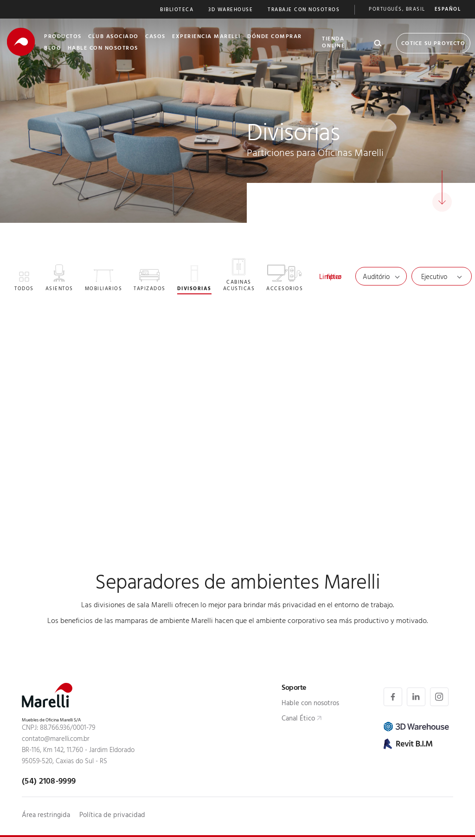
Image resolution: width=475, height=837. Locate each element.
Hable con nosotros (310, 704)
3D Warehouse (230, 10)
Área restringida (46, 816)
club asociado (113, 37)
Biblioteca (176, 10)
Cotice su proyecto (433, 44)
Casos (155, 37)
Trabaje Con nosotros (304, 10)
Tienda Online (333, 43)
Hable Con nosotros (103, 49)
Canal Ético (298, 719)
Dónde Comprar (274, 37)
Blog (52, 49)
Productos (63, 37)
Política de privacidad (112, 816)
